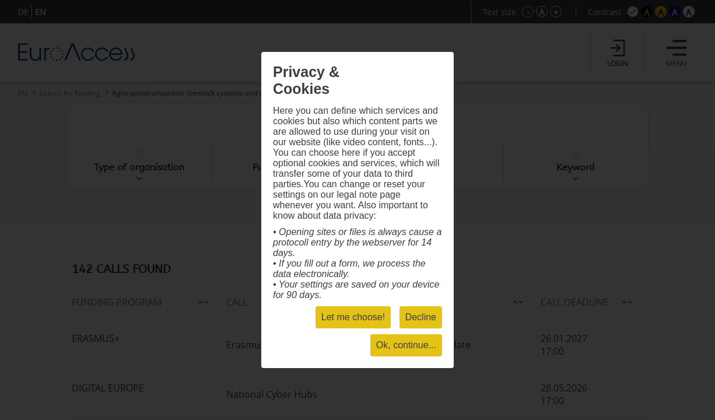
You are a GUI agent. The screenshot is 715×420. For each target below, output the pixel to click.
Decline (420, 317)
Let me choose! (353, 317)
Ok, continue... (406, 345)
